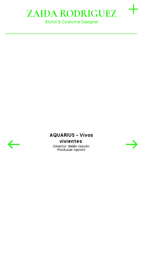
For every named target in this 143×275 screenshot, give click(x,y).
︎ (132, 145)
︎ (13, 145)
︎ (133, 9)
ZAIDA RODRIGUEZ (72, 14)
